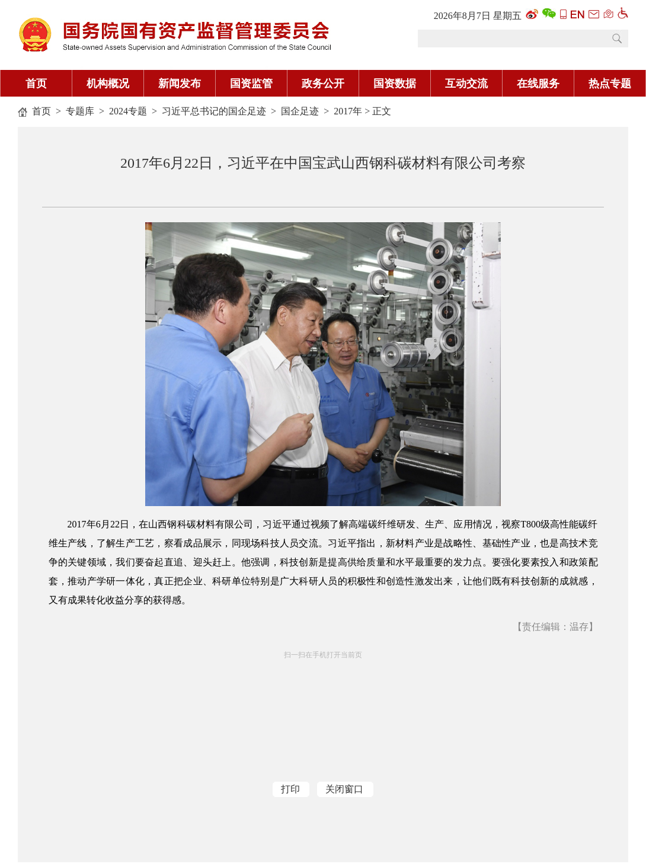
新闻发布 (179, 83)
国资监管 (251, 83)
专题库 (80, 111)
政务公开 (323, 83)
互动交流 (466, 83)
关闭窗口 (344, 789)
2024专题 (128, 111)
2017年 (348, 111)
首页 (36, 83)
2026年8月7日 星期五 (478, 16)
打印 (290, 789)
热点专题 (610, 83)
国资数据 (394, 83)
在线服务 (538, 83)
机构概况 (108, 83)
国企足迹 (300, 111)
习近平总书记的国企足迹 (214, 111)
